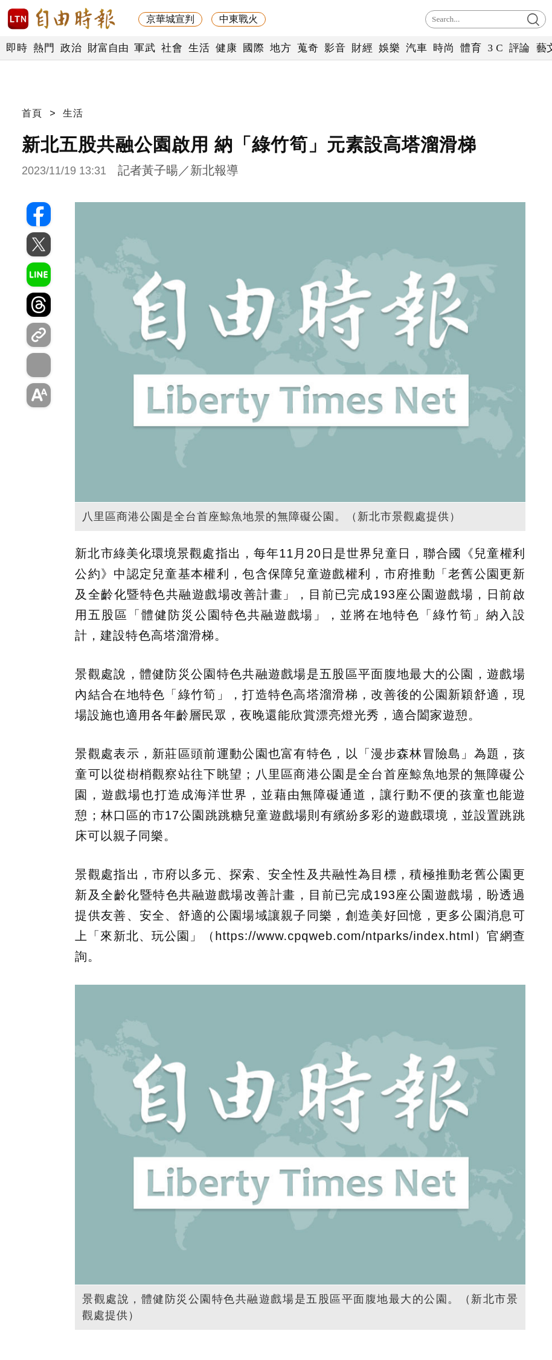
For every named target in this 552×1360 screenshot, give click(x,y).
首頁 (32, 113)
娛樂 (389, 48)
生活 (199, 48)
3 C (495, 48)
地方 (280, 48)
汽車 (416, 48)
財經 (362, 48)
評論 (519, 48)
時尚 (443, 48)
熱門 (43, 48)
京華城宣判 (170, 19)
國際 (253, 48)
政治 (71, 48)
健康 (226, 48)
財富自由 (108, 48)
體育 (470, 48)
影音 (334, 48)
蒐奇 (307, 48)
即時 (16, 48)
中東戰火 (238, 19)
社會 (171, 48)
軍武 (144, 48)
